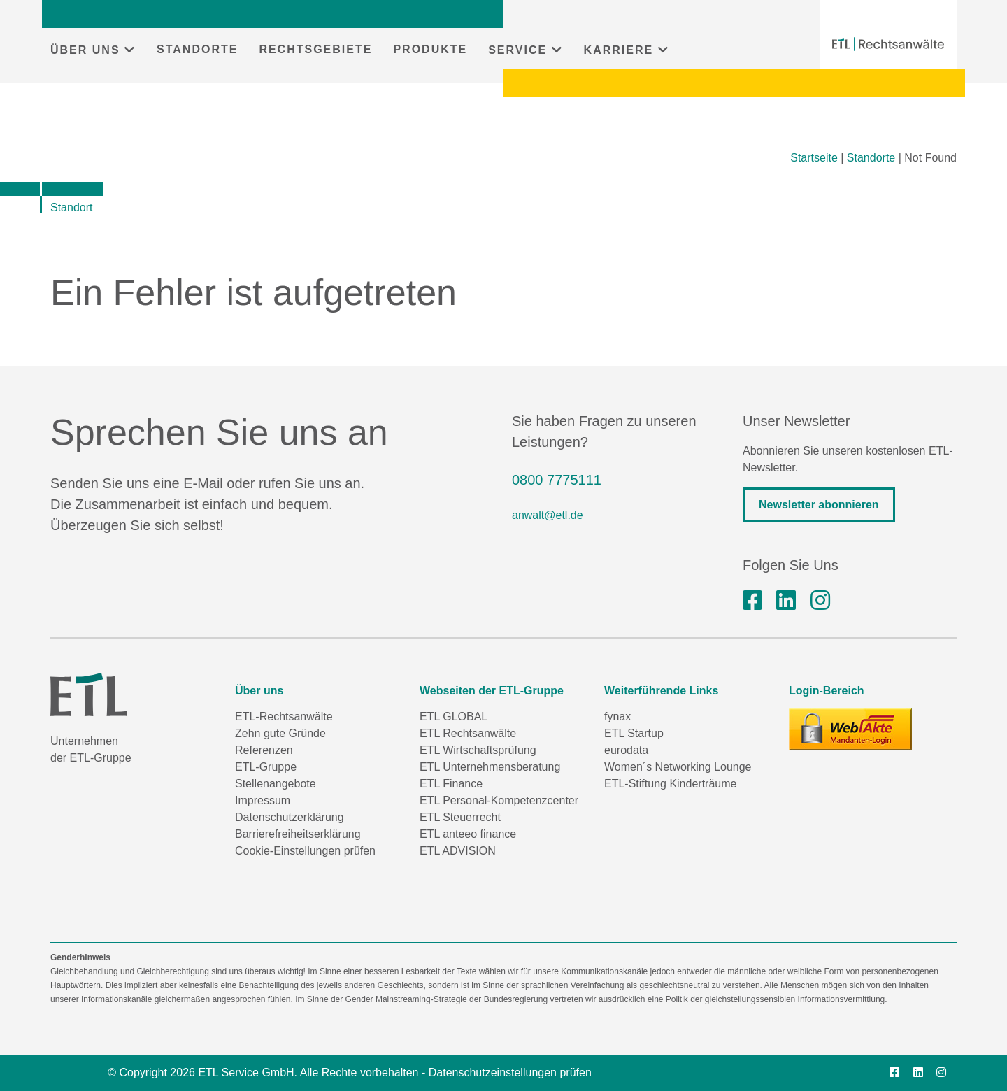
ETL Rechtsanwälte (468, 733)
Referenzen (264, 750)
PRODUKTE (430, 49)
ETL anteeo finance (468, 834)
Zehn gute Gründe (280, 733)
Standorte (871, 158)
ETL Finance (451, 784)
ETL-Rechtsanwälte (284, 716)
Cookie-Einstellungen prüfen (305, 851)
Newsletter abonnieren (819, 505)
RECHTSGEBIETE (315, 49)
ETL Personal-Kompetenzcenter (499, 800)
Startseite (814, 158)
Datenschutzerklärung (289, 817)
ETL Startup (634, 733)
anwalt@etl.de (547, 515)
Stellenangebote (275, 784)
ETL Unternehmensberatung (490, 767)
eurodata (626, 750)
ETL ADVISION (458, 851)
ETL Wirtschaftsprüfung (478, 750)
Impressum (262, 800)
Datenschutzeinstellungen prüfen (510, 1072)
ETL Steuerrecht (460, 817)
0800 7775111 (556, 479)
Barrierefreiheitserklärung (298, 834)
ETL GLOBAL (453, 716)
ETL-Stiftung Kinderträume (670, 784)
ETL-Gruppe (266, 767)
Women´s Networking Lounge (677, 767)
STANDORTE (197, 49)
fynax (617, 716)
